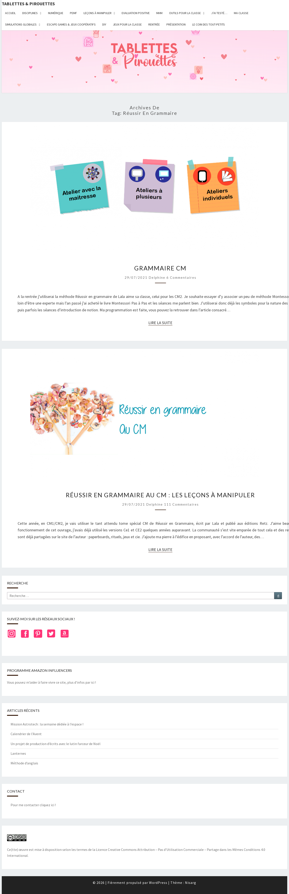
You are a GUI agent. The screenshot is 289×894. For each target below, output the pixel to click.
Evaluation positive (136, 13)
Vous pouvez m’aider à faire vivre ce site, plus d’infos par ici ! (51, 682)
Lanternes (18, 753)
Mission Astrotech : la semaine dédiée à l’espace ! (47, 724)
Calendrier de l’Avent (26, 734)
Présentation (176, 24)
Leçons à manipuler (98, 13)
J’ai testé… (219, 13)
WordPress (158, 882)
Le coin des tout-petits (208, 24)
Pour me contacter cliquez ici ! (33, 805)
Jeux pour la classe (127, 24)
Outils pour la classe (185, 13)
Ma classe (241, 13)
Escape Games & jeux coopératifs (71, 24)
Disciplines (30, 13)
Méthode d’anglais (24, 763)
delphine (157, 277)
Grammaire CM (160, 268)
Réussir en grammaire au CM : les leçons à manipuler (160, 495)
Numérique (55, 13)
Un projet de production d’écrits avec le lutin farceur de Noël (56, 744)
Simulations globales (21, 24)
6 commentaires (181, 277)
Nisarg (190, 882)
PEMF (73, 13)
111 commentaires (181, 504)
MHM (159, 13)
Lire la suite (160, 322)
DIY (104, 24)
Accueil (10, 13)
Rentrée (154, 24)
